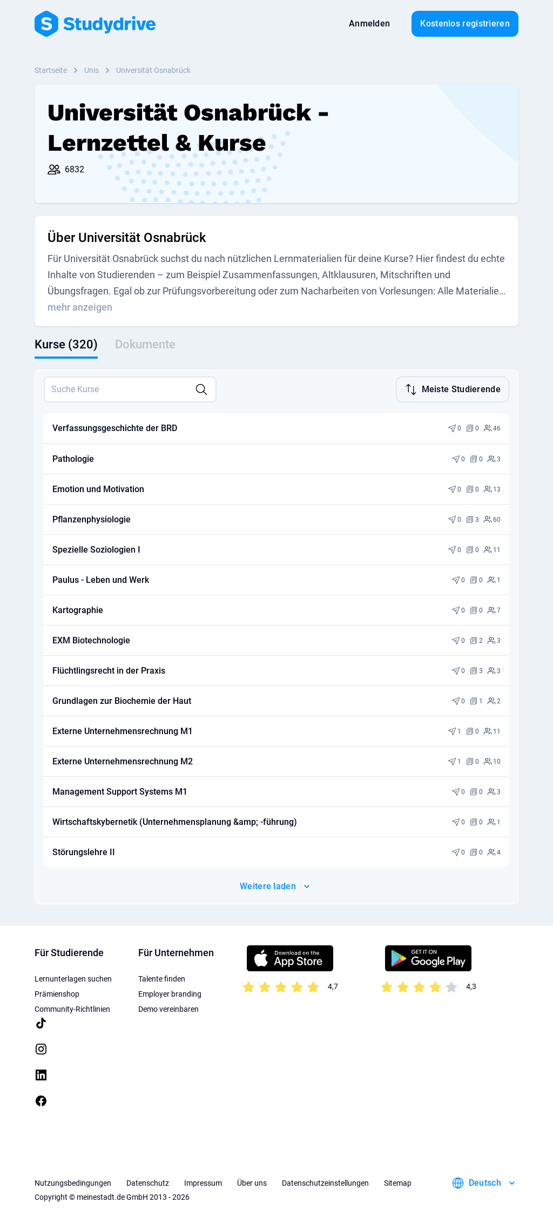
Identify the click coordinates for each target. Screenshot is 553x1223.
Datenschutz (147, 1182)
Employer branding (169, 993)
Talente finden (161, 977)
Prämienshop (57, 993)
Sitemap (398, 1182)
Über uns (252, 1182)
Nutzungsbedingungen (73, 1182)
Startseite (51, 70)
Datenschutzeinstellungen (325, 1182)
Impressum (203, 1182)
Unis (91, 70)
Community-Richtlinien (72, 1008)
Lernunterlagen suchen (73, 977)
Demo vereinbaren (168, 1008)
